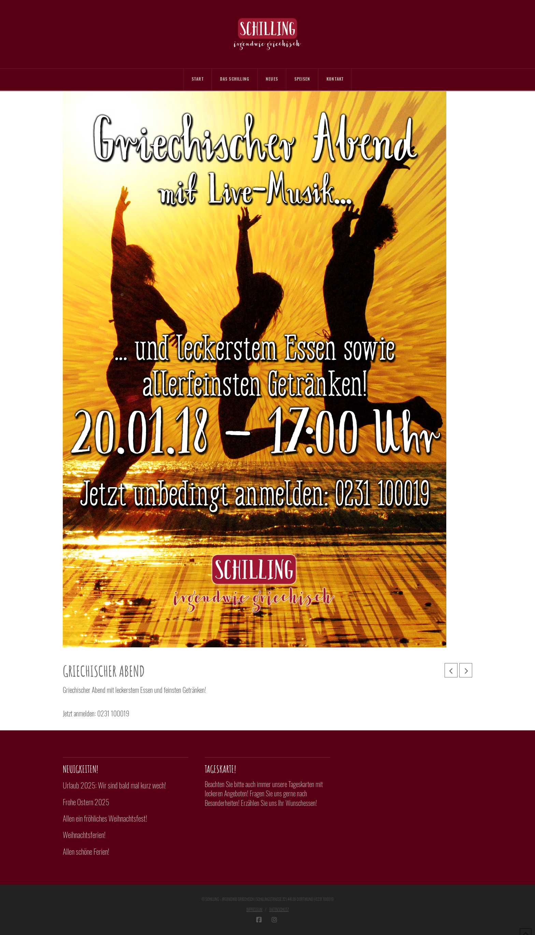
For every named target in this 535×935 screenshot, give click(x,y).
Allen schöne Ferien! (86, 851)
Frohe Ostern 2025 (86, 801)
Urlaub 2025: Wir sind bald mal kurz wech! (114, 785)
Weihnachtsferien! (84, 834)
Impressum (254, 909)
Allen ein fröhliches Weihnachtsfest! (105, 818)
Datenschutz (279, 909)
